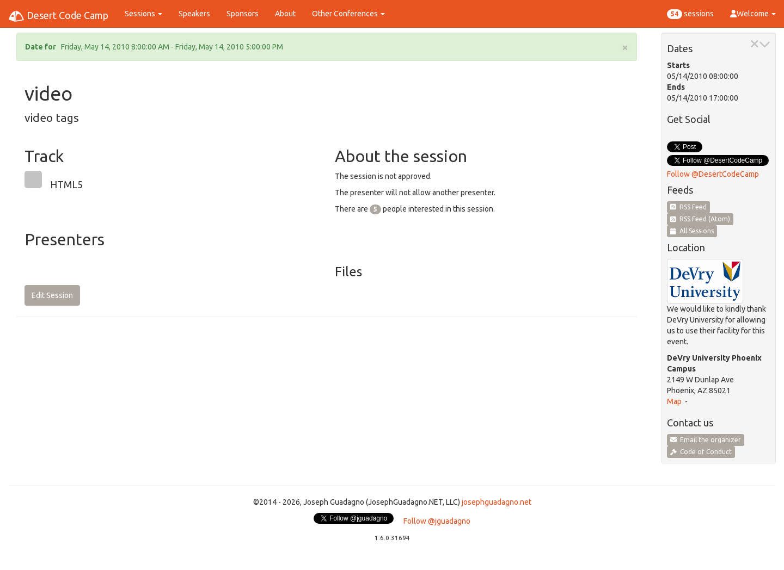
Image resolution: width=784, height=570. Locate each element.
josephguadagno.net (496, 502)
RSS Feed (688, 206)
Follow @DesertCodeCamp (713, 174)
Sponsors (242, 13)
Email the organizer (705, 439)
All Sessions (692, 230)
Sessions (143, 13)
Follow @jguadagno (436, 521)
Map (674, 401)
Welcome (753, 13)
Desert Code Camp (58, 16)
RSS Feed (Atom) (700, 218)
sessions (690, 14)
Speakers (194, 13)
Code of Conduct (701, 451)
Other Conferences (348, 13)
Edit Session (52, 295)
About (285, 13)
